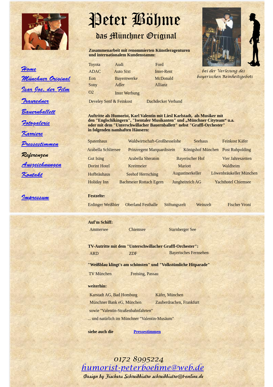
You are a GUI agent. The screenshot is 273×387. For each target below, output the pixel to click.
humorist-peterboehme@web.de (142, 368)
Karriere (32, 133)
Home (28, 69)
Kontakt (31, 174)
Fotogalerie (35, 123)
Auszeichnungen (41, 164)
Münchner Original (45, 78)
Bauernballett (38, 111)
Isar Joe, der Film (45, 89)
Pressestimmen (39, 144)
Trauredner (35, 101)
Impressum (35, 197)
